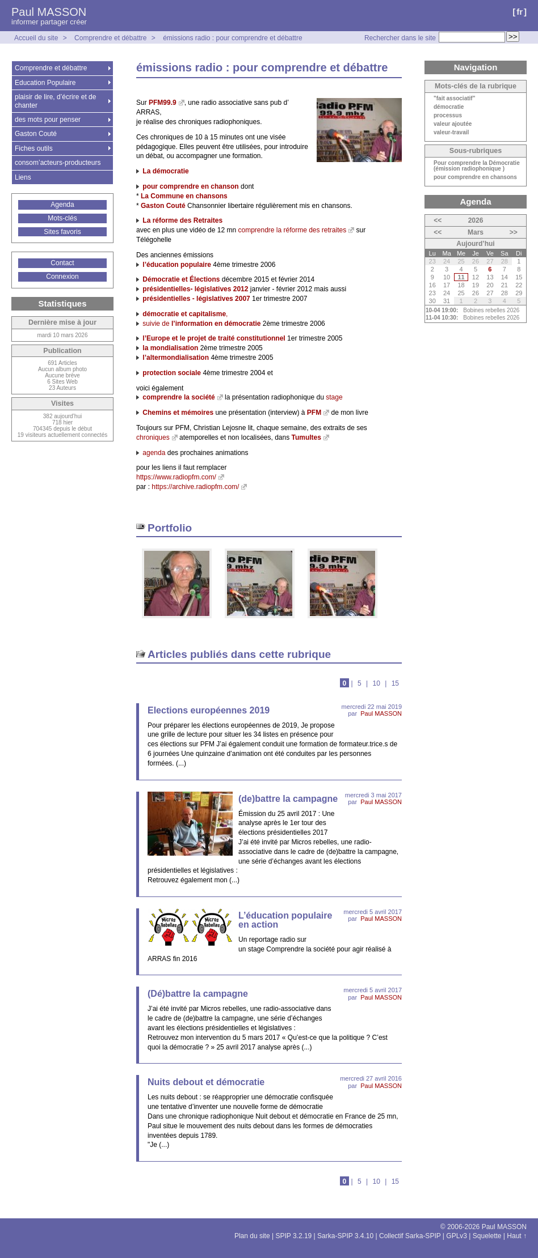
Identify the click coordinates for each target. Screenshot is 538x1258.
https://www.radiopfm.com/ (176, 477)
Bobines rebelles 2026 (491, 310)
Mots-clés (62, 218)
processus (448, 115)
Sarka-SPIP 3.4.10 (345, 1236)
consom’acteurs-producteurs (57, 163)
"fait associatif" (454, 98)
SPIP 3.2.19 (293, 1236)
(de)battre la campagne (288, 799)
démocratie (449, 107)
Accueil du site (36, 38)
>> (514, 232)
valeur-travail (451, 132)
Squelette (487, 1236)
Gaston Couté (36, 134)
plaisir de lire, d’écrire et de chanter (55, 101)
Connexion (62, 276)
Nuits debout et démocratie (206, 1082)
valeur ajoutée (453, 124)
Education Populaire (45, 83)
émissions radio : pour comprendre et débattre (232, 38)
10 (376, 683)
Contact (62, 263)
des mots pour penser (48, 120)
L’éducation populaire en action (285, 920)
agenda (153, 453)
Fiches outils (34, 148)
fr (519, 11)
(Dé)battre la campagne (198, 993)
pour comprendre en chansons (475, 177)
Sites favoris (62, 232)
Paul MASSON (48, 12)
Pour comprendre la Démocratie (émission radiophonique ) (477, 166)
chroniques (153, 437)
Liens (23, 177)
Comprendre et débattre (110, 38)
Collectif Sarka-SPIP (410, 1236)
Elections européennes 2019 (209, 710)
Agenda (62, 205)
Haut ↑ (517, 1236)
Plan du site (252, 1236)
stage (334, 397)
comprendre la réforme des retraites (292, 230)
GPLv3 (456, 1236)
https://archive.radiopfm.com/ (195, 487)
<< (438, 220)
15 (395, 683)
